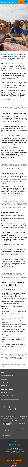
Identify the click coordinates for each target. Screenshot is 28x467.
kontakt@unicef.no (14, 452)
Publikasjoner (4, 385)
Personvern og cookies (7, 375)
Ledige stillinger (5, 372)
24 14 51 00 (14, 444)
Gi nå (21, 2)
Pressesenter (4, 382)
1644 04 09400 (14, 460)
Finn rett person (14, 463)
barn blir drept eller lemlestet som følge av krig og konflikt (13, 180)
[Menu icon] (26, 2)
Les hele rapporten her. (7, 99)
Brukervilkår (4, 379)
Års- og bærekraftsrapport (8, 395)
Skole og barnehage (6, 392)
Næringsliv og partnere (7, 389)
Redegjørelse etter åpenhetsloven (10, 399)
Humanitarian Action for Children (10, 55)
